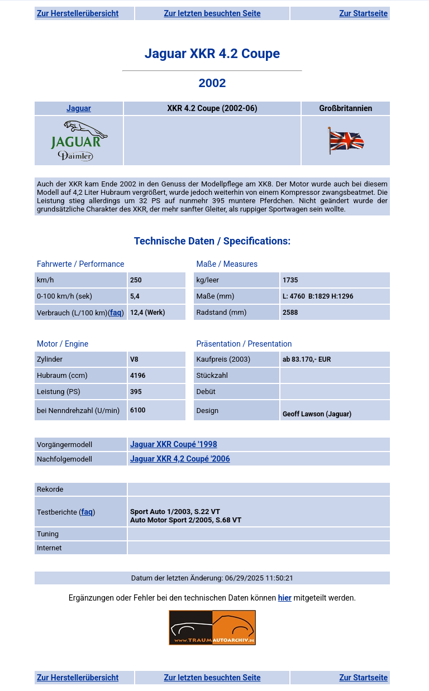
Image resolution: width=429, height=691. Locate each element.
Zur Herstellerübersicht (77, 13)
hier (285, 597)
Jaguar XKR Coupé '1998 (173, 444)
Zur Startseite (363, 13)
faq (115, 312)
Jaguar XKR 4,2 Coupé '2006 (180, 458)
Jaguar (78, 108)
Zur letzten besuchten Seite (212, 13)
